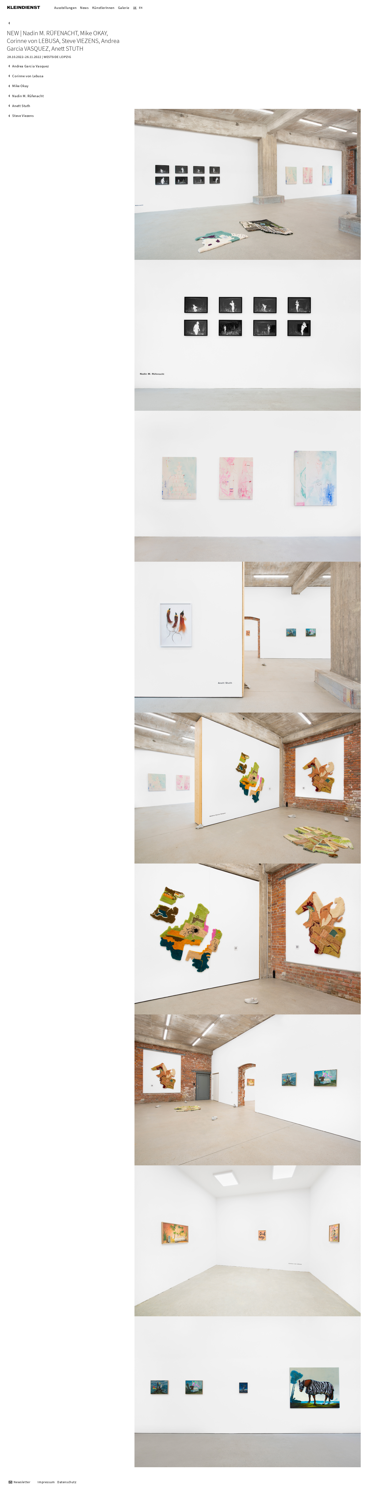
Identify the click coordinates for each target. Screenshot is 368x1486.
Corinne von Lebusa (27, 76)
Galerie (123, 7)
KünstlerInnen (103, 7)
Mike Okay (20, 86)
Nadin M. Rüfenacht (28, 96)
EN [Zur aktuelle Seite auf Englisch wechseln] (140, 7)
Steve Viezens (23, 115)
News (84, 7)
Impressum (46, 1482)
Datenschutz (67, 1482)
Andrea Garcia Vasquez (30, 66)
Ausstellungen (65, 7)
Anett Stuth (21, 106)
